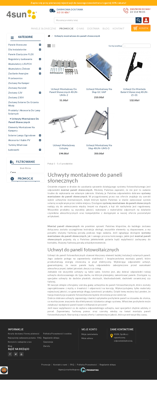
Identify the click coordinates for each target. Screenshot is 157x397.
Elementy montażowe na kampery (21, 129)
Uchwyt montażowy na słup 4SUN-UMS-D (99, 147)
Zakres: (13, 176)
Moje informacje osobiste (93, 342)
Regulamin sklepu (51, 338)
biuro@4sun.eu (121, 364)
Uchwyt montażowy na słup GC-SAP (99, 90)
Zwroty (46, 346)
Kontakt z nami (60, 382)
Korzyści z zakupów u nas (20, 342)
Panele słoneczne (43, 28)
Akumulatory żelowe (19, 68)
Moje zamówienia (90, 334)
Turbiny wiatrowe (17, 145)
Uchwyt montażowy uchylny (64, 147)
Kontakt (118, 28)
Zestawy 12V (15, 92)
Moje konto (89, 329)
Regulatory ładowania (20, 59)
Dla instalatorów (17, 49)
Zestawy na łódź (17, 87)
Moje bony (87, 346)
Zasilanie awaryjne (18, 73)
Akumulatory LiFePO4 (20, 63)
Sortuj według (115, 46)
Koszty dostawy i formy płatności (23, 333)
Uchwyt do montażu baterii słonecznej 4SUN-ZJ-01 (134, 92)
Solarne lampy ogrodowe (21, 135)
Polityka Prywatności (87, 382)
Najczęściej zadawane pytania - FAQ (25, 338)
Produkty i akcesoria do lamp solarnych (24, 112)
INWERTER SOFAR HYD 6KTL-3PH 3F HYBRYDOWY (24, 236)
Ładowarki (13, 149)
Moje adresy (87, 338)
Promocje (66, 28)
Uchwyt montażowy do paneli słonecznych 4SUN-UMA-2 (63, 92)
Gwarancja (48, 342)
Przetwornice (15, 78)
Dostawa (93, 28)
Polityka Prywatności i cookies (57, 333)
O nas (80, 28)
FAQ (72, 382)
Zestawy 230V (16, 97)
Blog (106, 28)
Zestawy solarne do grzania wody (23, 104)
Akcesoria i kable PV (19, 140)
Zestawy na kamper (18, 83)
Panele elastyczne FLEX (21, 54)
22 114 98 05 (137, 11)
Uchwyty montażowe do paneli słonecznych (24, 120)
